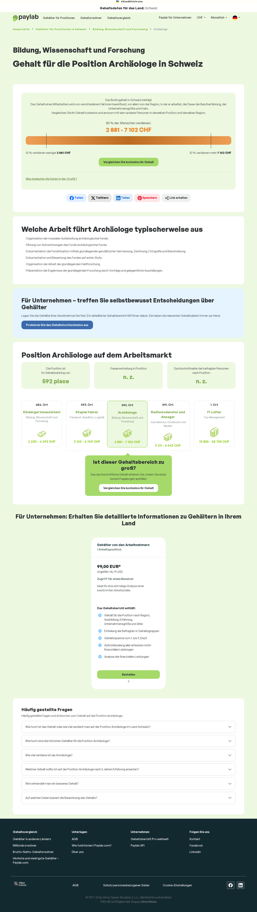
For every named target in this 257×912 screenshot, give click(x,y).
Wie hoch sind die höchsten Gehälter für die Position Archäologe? (67, 741)
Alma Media (149, 901)
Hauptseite (21, 29)
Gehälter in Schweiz (61, 29)
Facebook (196, 845)
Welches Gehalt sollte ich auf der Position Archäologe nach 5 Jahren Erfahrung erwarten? (82, 769)
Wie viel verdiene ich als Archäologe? (48, 755)
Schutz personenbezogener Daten (126, 885)
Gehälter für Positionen (59, 18)
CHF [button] (200, 17)
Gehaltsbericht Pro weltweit (150, 839)
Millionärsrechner (25, 845)
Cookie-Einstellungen (177, 885)
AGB (75, 839)
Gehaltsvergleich (118, 18)
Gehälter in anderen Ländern (32, 839)
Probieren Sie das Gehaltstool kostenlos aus (57, 325)
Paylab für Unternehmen (175, 17)
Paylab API (138, 845)
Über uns (78, 852)
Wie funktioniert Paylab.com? (92, 845)
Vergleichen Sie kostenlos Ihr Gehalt (128, 162)
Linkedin (195, 852)
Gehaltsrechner (91, 18)
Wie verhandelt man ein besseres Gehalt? (51, 783)
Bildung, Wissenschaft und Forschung (120, 29)
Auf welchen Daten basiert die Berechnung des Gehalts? (61, 798)
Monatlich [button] (218, 17)
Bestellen (128, 674)
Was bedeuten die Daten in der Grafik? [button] (51, 179)
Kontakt (195, 839)
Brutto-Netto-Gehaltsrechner (33, 852)
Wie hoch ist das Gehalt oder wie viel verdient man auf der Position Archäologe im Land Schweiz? (87, 727)
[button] (236, 18)
